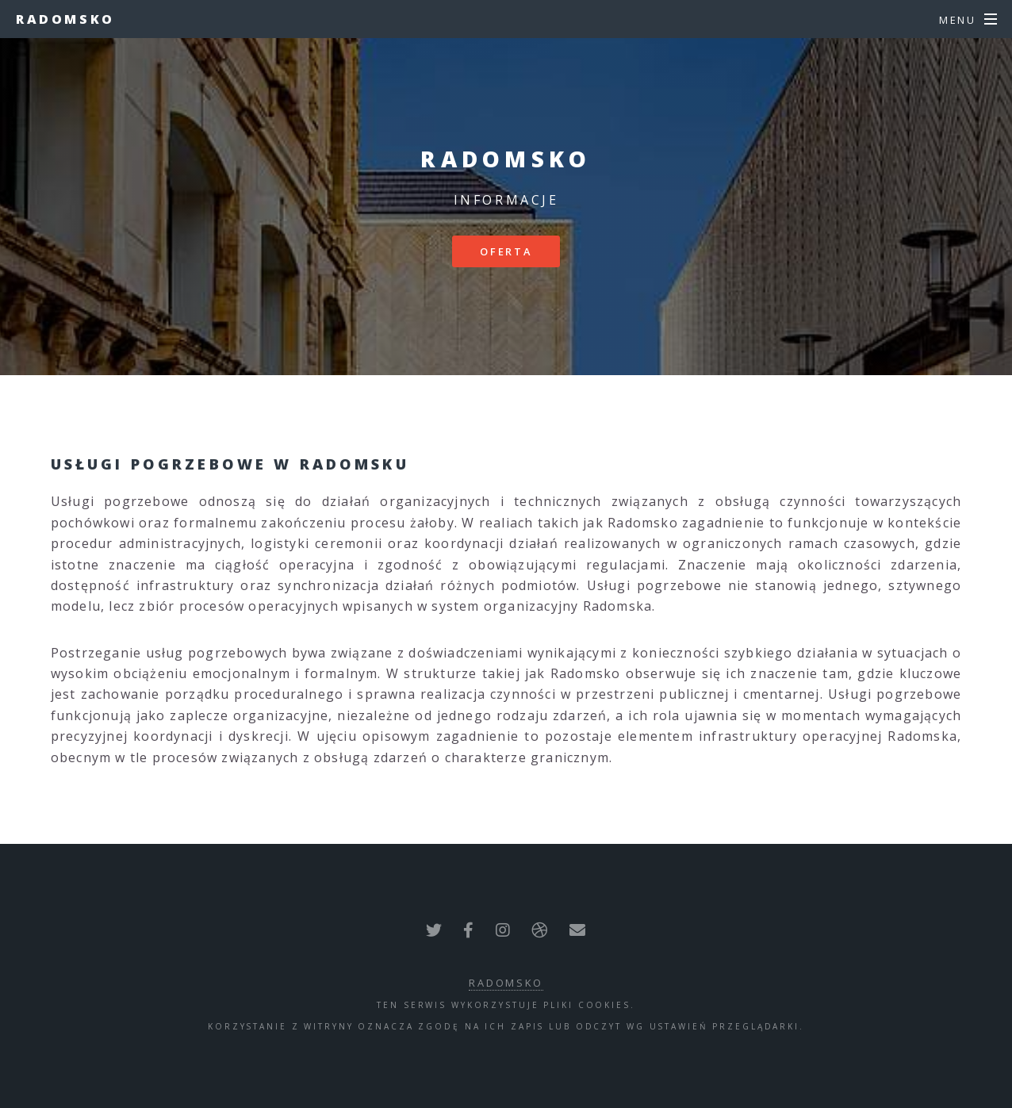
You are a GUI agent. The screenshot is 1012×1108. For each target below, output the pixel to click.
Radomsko (65, 19)
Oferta (506, 251)
